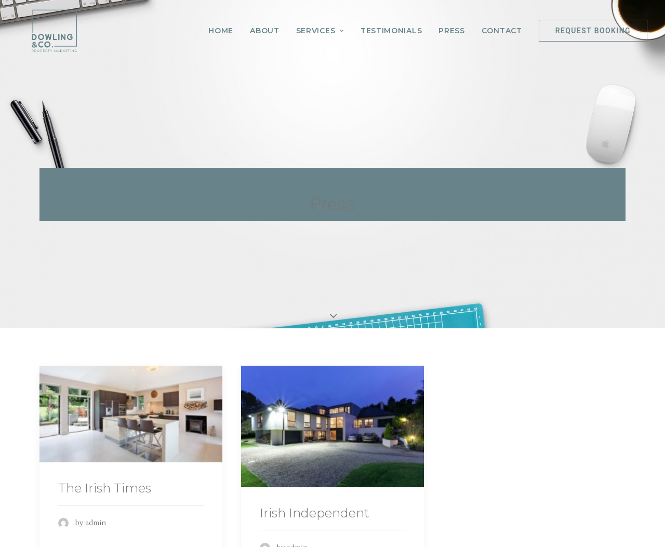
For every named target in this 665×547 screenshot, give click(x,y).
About (265, 32)
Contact (502, 32)
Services (320, 32)
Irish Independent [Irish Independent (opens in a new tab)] (314, 509)
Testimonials (391, 32)
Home (220, 32)
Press (451, 32)
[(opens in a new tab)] (130, 411)
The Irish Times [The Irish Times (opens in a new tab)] (104, 484)
